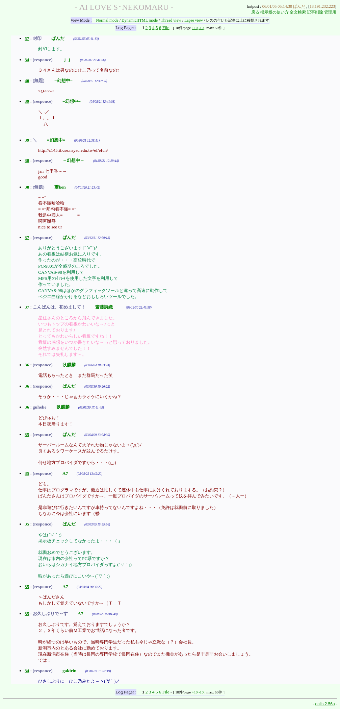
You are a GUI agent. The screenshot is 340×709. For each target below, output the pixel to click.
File (165, 27)
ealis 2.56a (325, 704)
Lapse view (193, 20)
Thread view (171, 20)
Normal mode (107, 20)
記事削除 (315, 12)
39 (27, 101)
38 (27, 160)
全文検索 (298, 12)
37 (27, 237)
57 (27, 38)
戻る (255, 12)
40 (27, 80)
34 (27, 59)
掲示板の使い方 (274, 12)
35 (27, 434)
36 (27, 364)
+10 (195, 28)
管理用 (330, 12)
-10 (201, 28)
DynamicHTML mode (140, 20)
